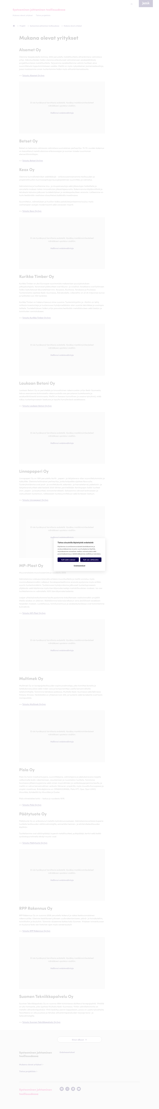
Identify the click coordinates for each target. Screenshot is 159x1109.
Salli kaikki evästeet (68, 560)
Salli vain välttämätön (91, 560)
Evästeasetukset (79, 565)
